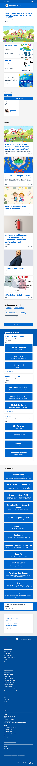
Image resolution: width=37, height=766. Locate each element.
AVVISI (6, 184)
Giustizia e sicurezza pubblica (10, 682)
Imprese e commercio (8, 684)
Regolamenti (18, 365)
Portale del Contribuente (18, 573)
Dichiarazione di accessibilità (10, 742)
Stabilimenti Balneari (18, 452)
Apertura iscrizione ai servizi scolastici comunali (16, 207)
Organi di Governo (8, 655)
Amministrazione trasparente (18, 485)
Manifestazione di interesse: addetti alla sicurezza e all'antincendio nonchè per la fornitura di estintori (16, 238)
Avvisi (5, 697)
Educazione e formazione (9, 680)
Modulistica (18, 356)
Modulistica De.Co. (18, 405)
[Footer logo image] (24, 639)
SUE (18, 593)
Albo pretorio (6, 736)
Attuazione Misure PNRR (10, 75)
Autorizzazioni (7, 672)
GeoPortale (18, 535)
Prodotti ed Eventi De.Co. (18, 396)
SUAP (18, 583)
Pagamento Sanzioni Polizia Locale (18, 545)
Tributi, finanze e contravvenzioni (11, 691)
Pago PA (18, 554)
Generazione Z (8, 60)
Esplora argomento (9, 371)
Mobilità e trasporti (8, 686)
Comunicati (6, 699)
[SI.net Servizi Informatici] (30, 763)
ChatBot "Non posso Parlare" (18, 517)
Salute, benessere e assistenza (10, 688)
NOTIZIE (6, 153)
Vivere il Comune (9, 53)
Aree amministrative (8, 649)
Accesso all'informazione (14, 336)
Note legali (6, 740)
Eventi (5, 708)
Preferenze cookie (8, 755)
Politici (5, 659)
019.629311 (8, 721)
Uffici (5, 661)
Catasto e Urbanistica (8, 674)
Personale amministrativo (9, 657)
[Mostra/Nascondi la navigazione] (1, 5)
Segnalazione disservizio (9, 729)
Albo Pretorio (18, 474)
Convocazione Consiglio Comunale (18, 175)
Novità (6, 10)
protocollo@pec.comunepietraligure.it (19, 722)
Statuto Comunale (18, 347)
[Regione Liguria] (6, 1)
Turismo (8, 416)
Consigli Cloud (18, 526)
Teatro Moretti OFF (13, 110)
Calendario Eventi (19, 435)
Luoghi (5, 710)
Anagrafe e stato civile (8, 670)
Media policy (14, 755)
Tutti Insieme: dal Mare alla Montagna (11, 46)
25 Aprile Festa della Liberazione (17, 295)
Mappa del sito (21, 755)
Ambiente (6, 668)
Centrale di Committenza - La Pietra (18, 506)
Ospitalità (18, 443)
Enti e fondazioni (7, 653)
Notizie (5, 701)
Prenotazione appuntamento (10, 727)
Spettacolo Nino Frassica (14, 268)
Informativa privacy (8, 738)
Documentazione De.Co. (18, 387)
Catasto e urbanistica (8, 676)
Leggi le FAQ (6, 725)
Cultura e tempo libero (8, 678)
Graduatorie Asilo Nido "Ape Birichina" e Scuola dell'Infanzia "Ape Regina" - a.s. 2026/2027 (18, 15)
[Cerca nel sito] (32, 5)
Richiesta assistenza (8, 731)
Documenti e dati (7, 651)
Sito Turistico (18, 426)
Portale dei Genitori (18, 563)
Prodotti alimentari (12, 376)
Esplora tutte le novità (18, 324)
